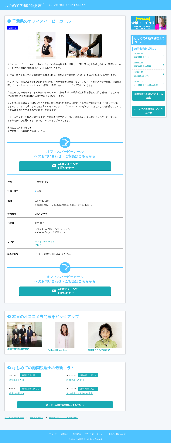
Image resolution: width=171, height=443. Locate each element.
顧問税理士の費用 (75, 380)
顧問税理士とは (16, 380)
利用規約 (77, 434)
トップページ (51, 434)
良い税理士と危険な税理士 (79, 393)
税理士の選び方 (16, 393)
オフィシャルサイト (45, 242)
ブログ (38, 245)
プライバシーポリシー (94, 434)
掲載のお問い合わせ (117, 434)
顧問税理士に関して (30, 375)
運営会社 (65, 434)
